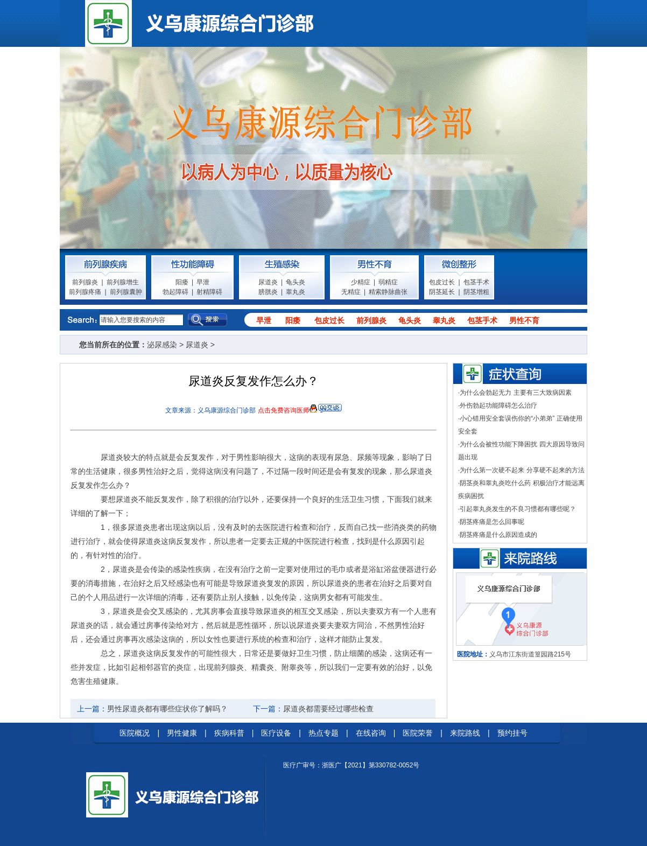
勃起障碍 (175, 292)
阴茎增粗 (476, 292)
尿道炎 (268, 282)
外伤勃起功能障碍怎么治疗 (498, 405)
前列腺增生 (123, 282)
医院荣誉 (418, 733)
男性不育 (524, 320)
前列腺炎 (85, 282)
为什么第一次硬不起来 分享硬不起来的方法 (522, 470)
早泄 (202, 282)
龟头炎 (295, 282)
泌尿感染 (162, 344)
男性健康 (182, 733)
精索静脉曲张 (388, 292)
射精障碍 (209, 292)
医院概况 (134, 733)
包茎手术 (476, 282)
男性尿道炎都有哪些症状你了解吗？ (167, 708)
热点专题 (323, 733)
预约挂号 (512, 733)
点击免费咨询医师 (284, 410)
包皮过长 (442, 282)
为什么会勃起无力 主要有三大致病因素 (515, 392)
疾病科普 (229, 733)
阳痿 (181, 282)
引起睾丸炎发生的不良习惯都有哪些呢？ (518, 509)
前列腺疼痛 (85, 292)
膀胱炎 (268, 292)
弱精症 (388, 282)
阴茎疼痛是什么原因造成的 (498, 535)
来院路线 (465, 733)
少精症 (360, 282)
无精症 (351, 292)
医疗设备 (276, 733)
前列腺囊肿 (126, 292)
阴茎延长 (442, 292)
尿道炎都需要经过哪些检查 (328, 708)
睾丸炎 (295, 292)
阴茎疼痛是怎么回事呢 (492, 522)
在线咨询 (371, 733)
